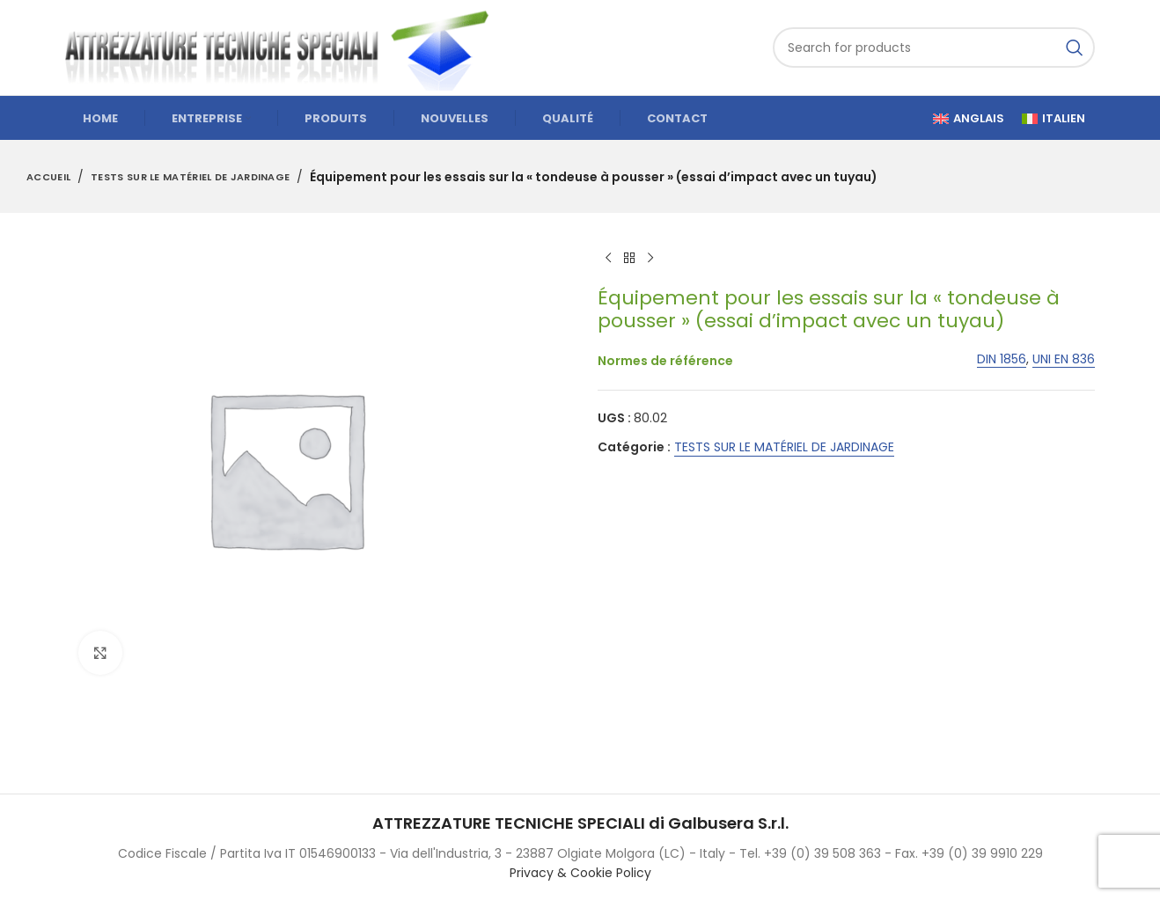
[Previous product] (608, 258)
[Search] (934, 47)
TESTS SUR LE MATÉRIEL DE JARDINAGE (190, 177)
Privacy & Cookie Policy (580, 873)
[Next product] (650, 258)
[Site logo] (285, 46)
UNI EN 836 (1063, 359)
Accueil (48, 177)
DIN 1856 (1001, 359)
